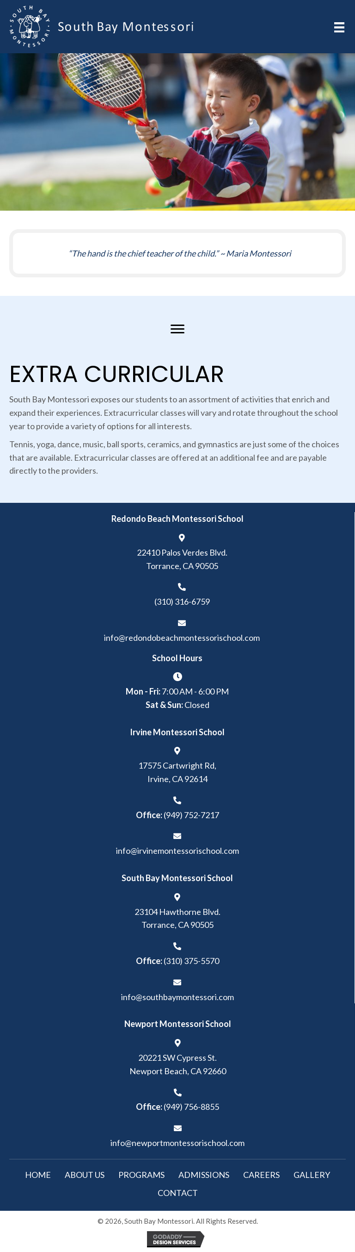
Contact (178, 1193)
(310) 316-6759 (182, 601)
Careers (261, 1175)
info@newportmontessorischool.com (177, 1143)
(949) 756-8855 (191, 1107)
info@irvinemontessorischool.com (177, 850)
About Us (84, 1175)
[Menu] (177, 329)
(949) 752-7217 (191, 815)
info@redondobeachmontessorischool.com (182, 637)
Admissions (203, 1175)
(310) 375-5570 (191, 961)
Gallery (312, 1175)
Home (38, 1175)
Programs (141, 1175)
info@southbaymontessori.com (177, 997)
